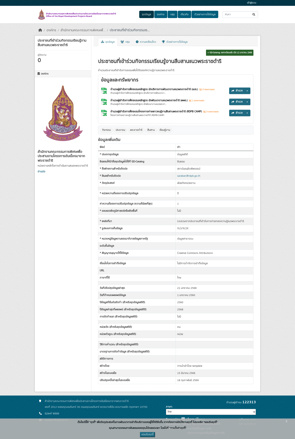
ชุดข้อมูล (146, 14)
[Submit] (254, 14)
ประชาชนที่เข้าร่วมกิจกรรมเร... (130, 30)
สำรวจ (237, 91)
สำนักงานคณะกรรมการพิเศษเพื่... (83, 30)
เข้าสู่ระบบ (251, 3)
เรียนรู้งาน (165, 130)
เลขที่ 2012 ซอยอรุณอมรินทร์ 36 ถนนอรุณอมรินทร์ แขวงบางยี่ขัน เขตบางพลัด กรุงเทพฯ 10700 (96, 407)
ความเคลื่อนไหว (146, 42)
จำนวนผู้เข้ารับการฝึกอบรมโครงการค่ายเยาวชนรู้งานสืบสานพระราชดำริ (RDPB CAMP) (156, 111)
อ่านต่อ (41, 171)
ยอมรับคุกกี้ (147, 434)
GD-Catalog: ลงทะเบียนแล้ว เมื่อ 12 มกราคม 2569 (230, 52)
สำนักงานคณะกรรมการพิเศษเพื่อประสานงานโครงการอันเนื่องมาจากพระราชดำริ (87, 401)
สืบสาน (151, 130)
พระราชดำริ (136, 130)
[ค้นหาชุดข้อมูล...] (240, 14)
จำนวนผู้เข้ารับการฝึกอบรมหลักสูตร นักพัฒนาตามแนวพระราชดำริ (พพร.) (149, 100)
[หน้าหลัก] (40, 30)
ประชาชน (120, 130)
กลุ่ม (172, 14)
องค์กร (160, 14)
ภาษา (169, 407)
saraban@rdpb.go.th (188, 176)
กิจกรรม (106, 130)
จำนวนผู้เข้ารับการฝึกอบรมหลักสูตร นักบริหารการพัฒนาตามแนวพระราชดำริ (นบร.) (154, 89)
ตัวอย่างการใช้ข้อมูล (205, 14)
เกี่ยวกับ (185, 14)
